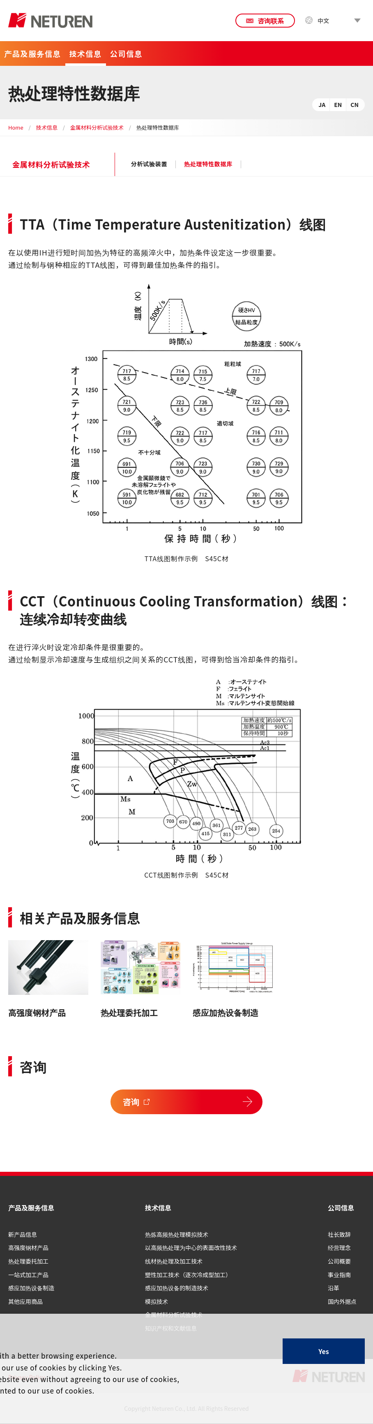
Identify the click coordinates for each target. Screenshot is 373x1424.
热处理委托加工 (129, 1012)
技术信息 (47, 127)
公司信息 (341, 1208)
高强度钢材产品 (37, 1012)
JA (321, 104)
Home (15, 127)
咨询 (131, 1102)
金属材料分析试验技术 (97, 127)
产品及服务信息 (31, 1208)
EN (338, 104)
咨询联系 (271, 21)
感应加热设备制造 (225, 1012)
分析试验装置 (149, 164)
